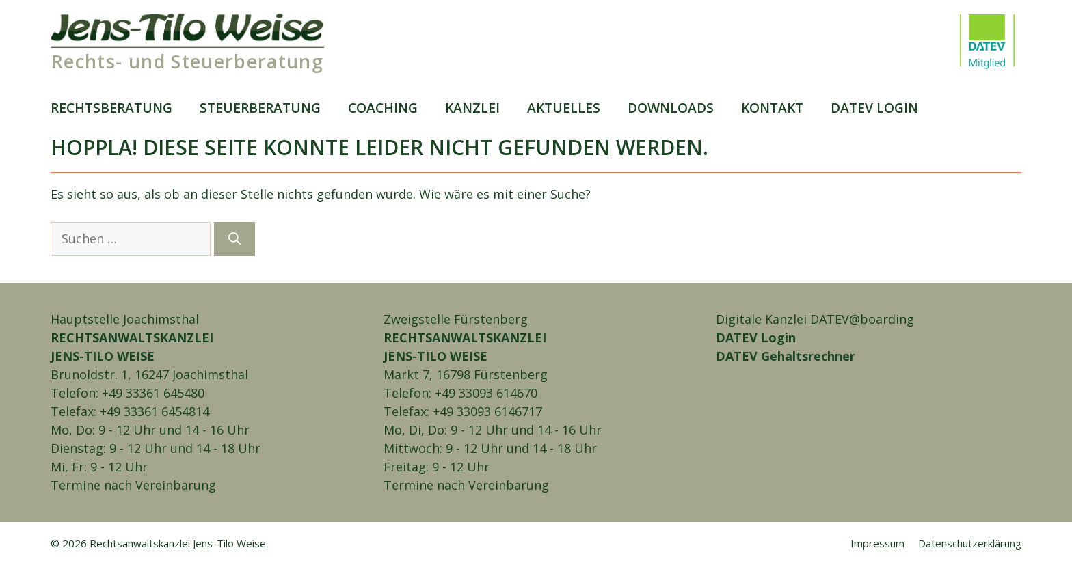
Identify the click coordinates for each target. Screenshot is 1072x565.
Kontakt (772, 107)
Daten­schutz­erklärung (969, 543)
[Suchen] (234, 239)
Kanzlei (472, 107)
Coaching (383, 107)
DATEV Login (756, 337)
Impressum (877, 543)
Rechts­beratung (111, 107)
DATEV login (874, 107)
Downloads (671, 107)
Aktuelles (563, 107)
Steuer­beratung (260, 107)
